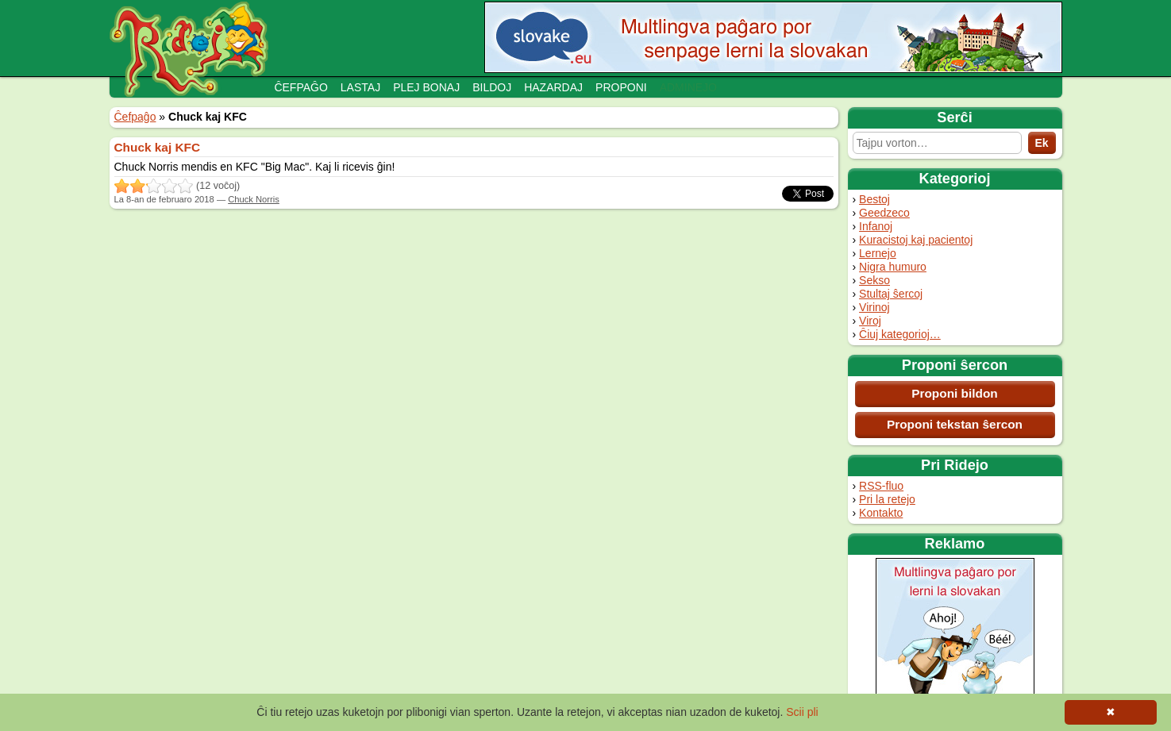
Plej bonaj (426, 87)
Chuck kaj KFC (157, 147)
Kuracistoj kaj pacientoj (916, 239)
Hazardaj (553, 87)
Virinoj (874, 307)
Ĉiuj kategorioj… (900, 334)
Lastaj (360, 87)
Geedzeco (884, 212)
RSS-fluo (881, 485)
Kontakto (881, 512)
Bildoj (491, 87)
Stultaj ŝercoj (891, 293)
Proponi (621, 87)
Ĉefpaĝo (300, 87)
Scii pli (802, 712)
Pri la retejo (887, 499)
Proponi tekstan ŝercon (955, 424)
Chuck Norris (253, 199)
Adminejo (688, 87)
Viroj (870, 320)
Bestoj (874, 199)
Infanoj (875, 226)
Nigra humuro (892, 266)
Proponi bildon (954, 393)
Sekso (874, 280)
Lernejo (877, 253)
